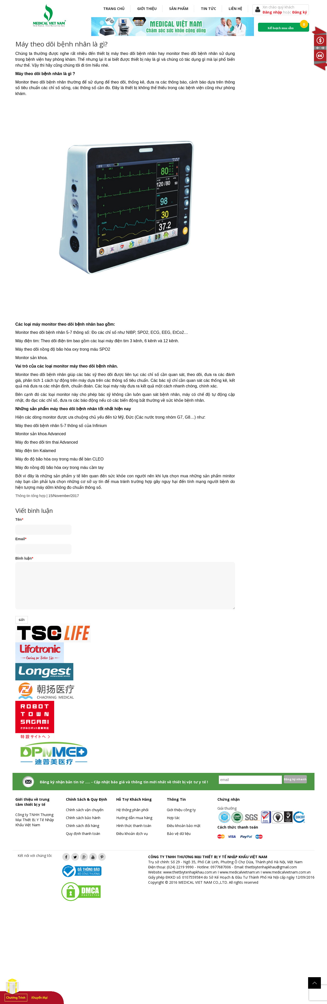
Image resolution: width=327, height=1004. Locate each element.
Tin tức (208, 8)
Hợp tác (173, 817)
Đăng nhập (273, 12)
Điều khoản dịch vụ (132, 833)
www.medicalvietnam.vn (240, 872)
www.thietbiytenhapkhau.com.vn (190, 872)
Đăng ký (299, 12)
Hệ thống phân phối (132, 809)
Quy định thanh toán (83, 833)
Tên (19, 519)
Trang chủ (114, 8)
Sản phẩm (178, 8)
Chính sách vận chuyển (84, 809)
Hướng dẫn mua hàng (134, 817)
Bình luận (24, 558)
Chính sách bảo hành (83, 817)
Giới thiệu (147, 8)
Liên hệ (235, 8)
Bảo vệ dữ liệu (179, 833)
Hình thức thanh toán (133, 825)
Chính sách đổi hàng (82, 825)
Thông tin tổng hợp (30, 496)
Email (20, 539)
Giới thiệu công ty (181, 809)
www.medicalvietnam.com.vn (287, 872)
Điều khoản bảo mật (184, 825)
